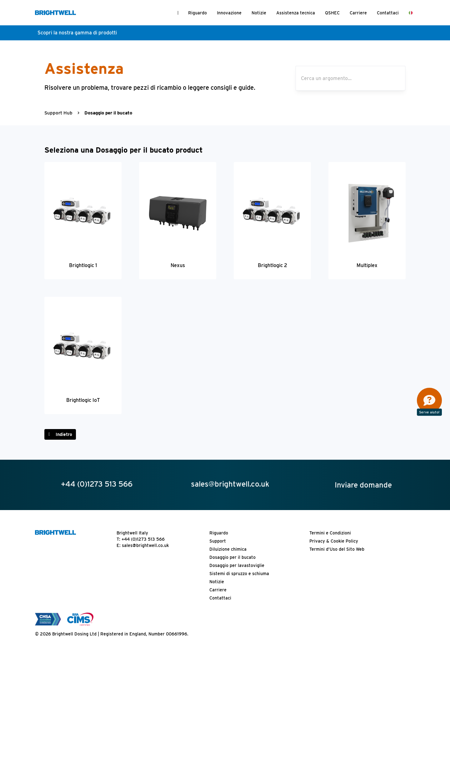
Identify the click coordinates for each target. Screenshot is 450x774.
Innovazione (229, 12)
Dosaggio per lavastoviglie (236, 565)
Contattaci (388, 12)
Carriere (358, 12)
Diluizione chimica (228, 549)
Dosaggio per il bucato (232, 557)
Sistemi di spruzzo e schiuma (239, 573)
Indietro (64, 434)
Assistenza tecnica (295, 12)
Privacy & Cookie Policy (333, 541)
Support (217, 541)
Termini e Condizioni (330, 532)
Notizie (259, 12)
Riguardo (197, 12)
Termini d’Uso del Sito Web (336, 549)
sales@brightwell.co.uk (145, 545)
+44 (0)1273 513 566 (143, 539)
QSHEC (332, 12)
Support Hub (58, 113)
